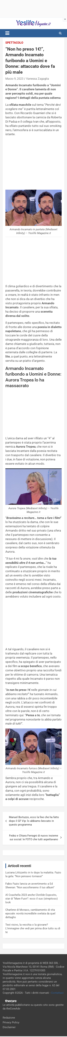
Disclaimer (9, 1027)
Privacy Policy (11, 1022)
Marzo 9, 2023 (14, 78)
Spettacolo (14, 42)
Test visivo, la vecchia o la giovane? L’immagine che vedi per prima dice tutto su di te (32, 928)
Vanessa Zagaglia (37, 78)
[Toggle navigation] (7, 33)
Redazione (9, 1017)
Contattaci (57, 992)
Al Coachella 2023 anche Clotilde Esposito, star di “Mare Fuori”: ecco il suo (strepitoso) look (31, 898)
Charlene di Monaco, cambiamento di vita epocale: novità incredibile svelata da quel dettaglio (30, 913)
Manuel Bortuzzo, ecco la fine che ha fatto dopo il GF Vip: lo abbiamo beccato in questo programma (34, 821)
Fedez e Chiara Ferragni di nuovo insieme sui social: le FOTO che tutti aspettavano (33, 837)
